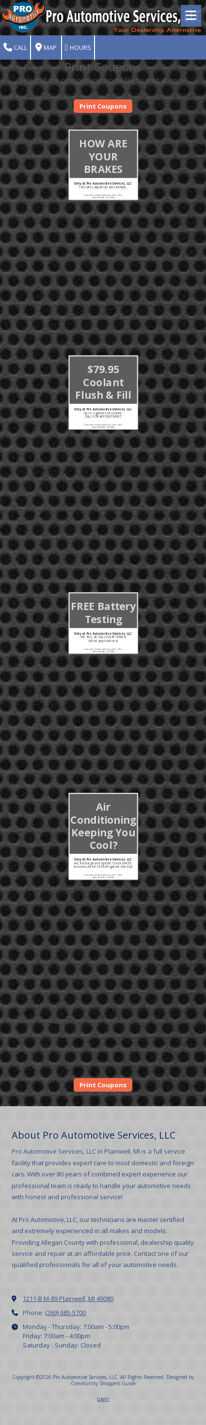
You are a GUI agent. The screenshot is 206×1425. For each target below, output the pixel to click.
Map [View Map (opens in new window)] (46, 47)
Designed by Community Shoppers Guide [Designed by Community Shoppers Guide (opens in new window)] (132, 1380)
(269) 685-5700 (65, 1312)
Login (103, 1398)
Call (15, 47)
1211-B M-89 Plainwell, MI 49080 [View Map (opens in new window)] (68, 1298)
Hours (78, 47)
